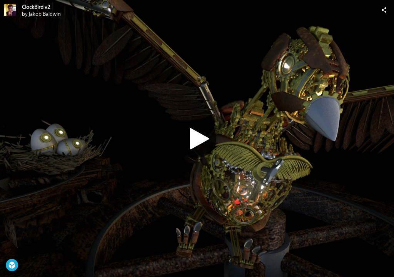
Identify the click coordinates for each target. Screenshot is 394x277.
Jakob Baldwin (45, 13)
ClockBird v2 (36, 6)
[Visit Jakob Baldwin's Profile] (10, 10)
